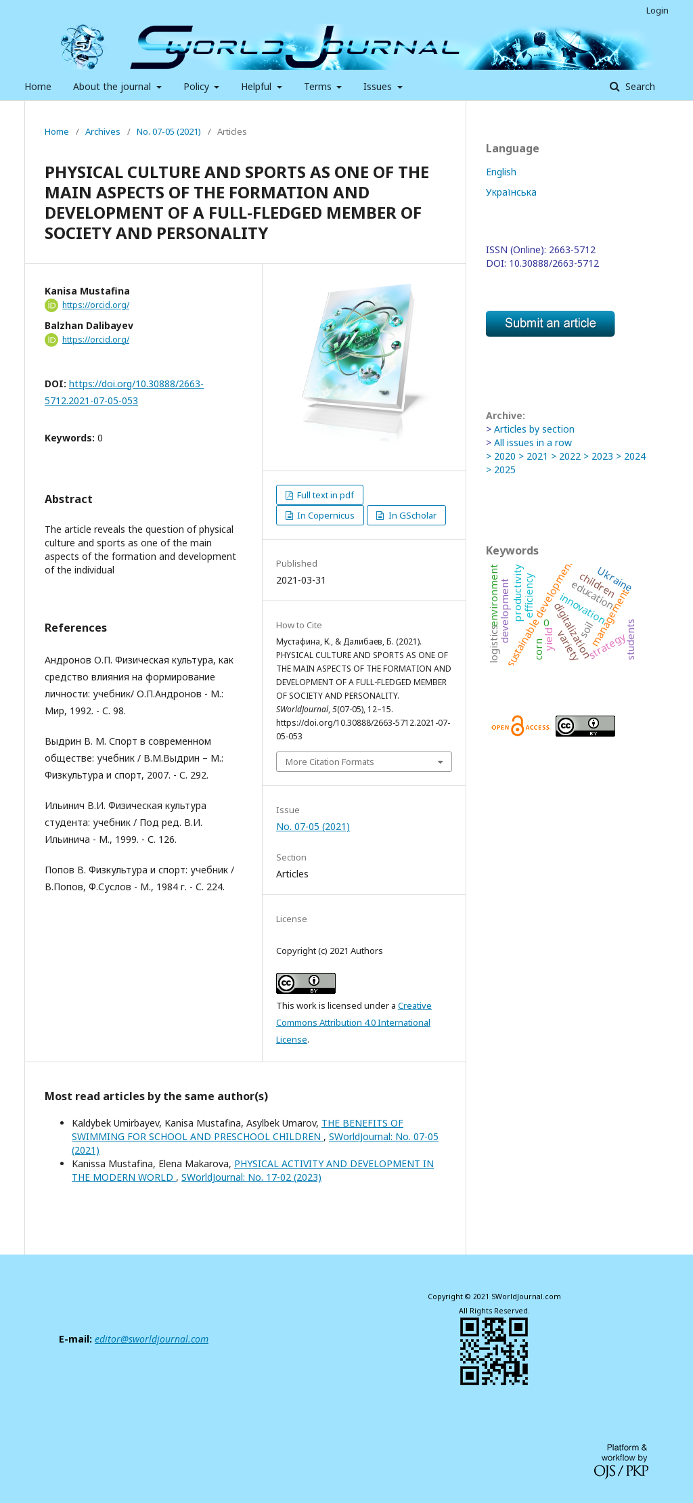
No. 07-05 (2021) (169, 131)
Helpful (257, 86)
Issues (379, 86)
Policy (197, 86)
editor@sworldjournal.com (151, 1338)
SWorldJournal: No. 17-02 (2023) (251, 1177)
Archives (102, 131)
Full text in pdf (324, 495)
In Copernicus (325, 515)
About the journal (113, 86)
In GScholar (411, 515)
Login (657, 10)
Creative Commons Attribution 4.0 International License (354, 1022)
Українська (511, 192)
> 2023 (598, 456)
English (501, 171)
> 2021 (533, 456)
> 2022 (566, 456)
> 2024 (631, 456)
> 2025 (501, 469)
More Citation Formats (330, 762)
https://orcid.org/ (95, 305)
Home (37, 86)
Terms (319, 86)
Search (639, 86)
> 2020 (501, 456)
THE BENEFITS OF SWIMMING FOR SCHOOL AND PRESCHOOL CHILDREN (237, 1129)
